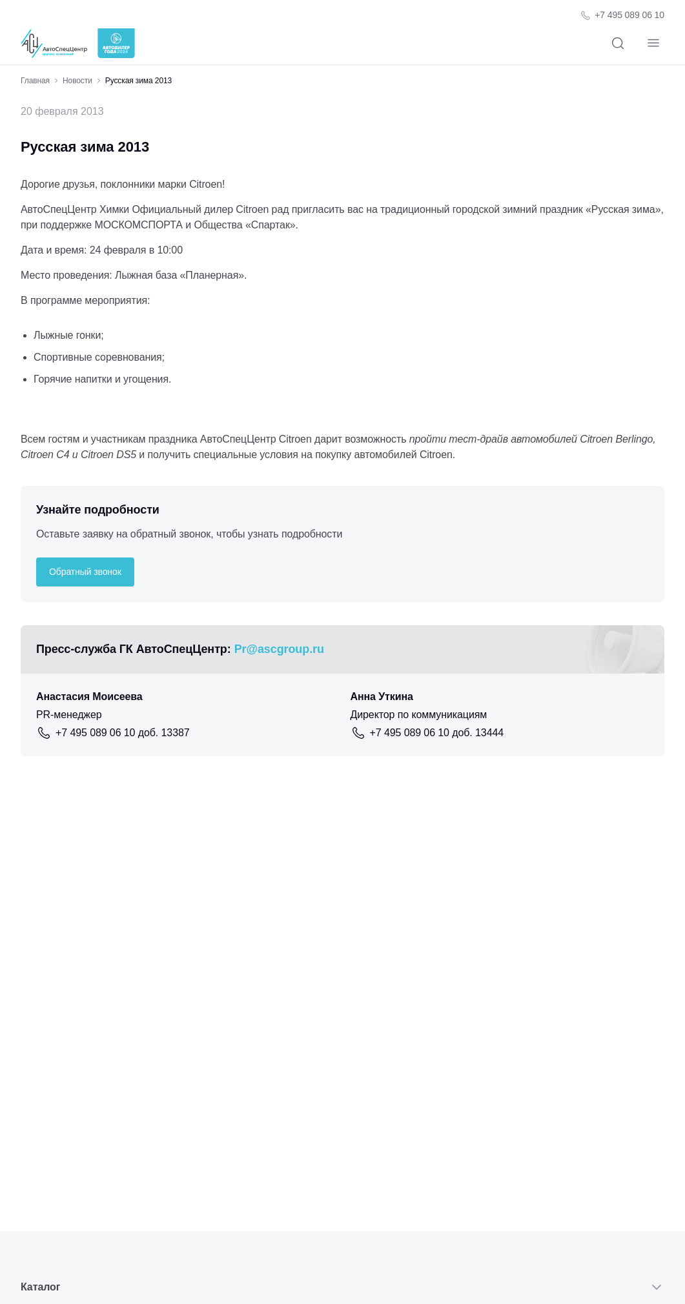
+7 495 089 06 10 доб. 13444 (437, 732)
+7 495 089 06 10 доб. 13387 (123, 732)
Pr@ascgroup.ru (279, 649)
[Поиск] (617, 43)
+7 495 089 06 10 (629, 15)
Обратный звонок (85, 572)
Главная (35, 80)
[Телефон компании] (622, 15)
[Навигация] (653, 43)
